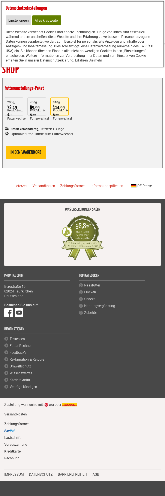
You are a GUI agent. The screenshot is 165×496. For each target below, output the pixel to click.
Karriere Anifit (20, 380)
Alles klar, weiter (47, 20)
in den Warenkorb (25, 152)
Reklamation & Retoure (27, 359)
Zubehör (90, 312)
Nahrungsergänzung (99, 305)
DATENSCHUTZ (41, 474)
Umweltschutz (20, 366)
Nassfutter (92, 285)
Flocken (90, 292)
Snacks (89, 299)
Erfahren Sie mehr (88, 60)
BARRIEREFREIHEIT (72, 474)
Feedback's (18, 352)
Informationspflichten (107, 185)
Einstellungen (18, 20)
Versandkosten (44, 185)
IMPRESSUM (14, 474)
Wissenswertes (21, 373)
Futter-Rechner (21, 345)
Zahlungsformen (73, 185)
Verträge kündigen (23, 386)
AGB (96, 474)
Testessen (17, 338)
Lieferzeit (20, 185)
